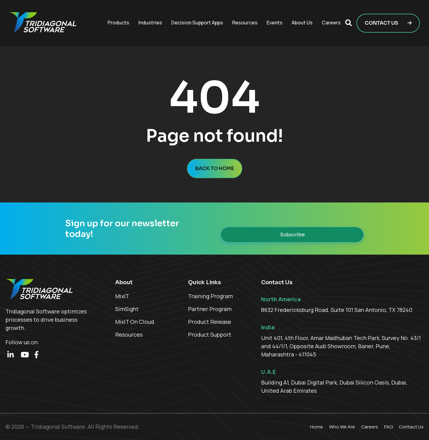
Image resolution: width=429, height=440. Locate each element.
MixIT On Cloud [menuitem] (134, 321)
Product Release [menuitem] (209, 321)
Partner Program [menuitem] (210, 309)
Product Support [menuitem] (209, 334)
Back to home (214, 169)
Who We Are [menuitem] (342, 427)
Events (274, 22)
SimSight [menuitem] (127, 309)
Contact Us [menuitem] (411, 427)
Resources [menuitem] (129, 334)
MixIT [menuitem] (122, 296)
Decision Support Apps (197, 22)
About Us (302, 22)
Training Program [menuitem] (210, 296)
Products (118, 22)
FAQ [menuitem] (388, 427)
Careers (331, 22)
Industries (150, 22)
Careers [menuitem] (369, 427)
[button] (348, 23)
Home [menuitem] (316, 427)
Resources (244, 22)
